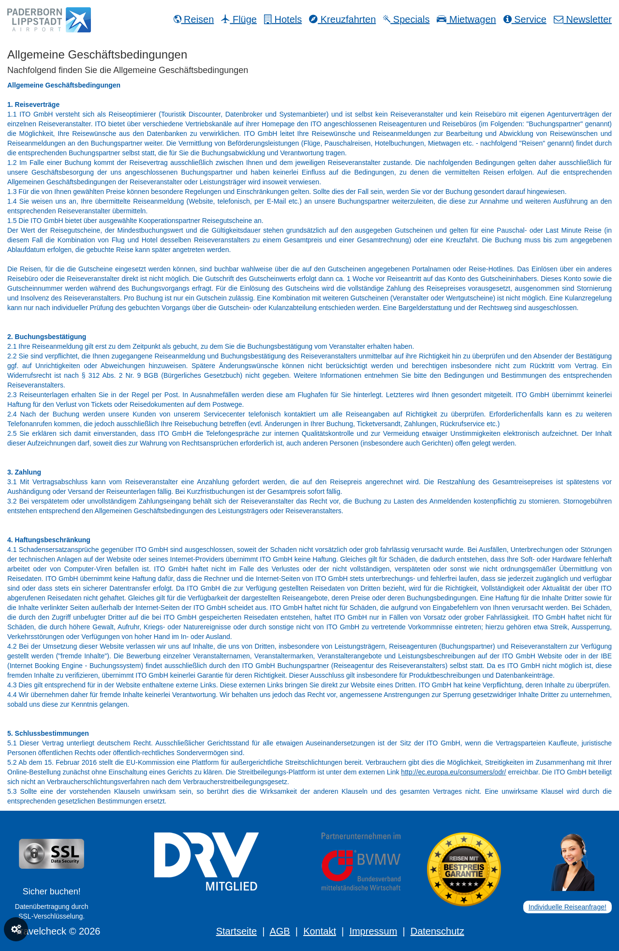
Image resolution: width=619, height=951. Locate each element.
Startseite (236, 931)
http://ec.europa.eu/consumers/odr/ (453, 772)
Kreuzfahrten (342, 19)
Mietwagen (466, 19)
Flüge (239, 19)
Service (524, 19)
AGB (279, 931)
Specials (406, 19)
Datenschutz (437, 931)
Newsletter (583, 19)
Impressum (373, 931)
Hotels (283, 19)
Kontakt (319, 931)
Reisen (194, 19)
